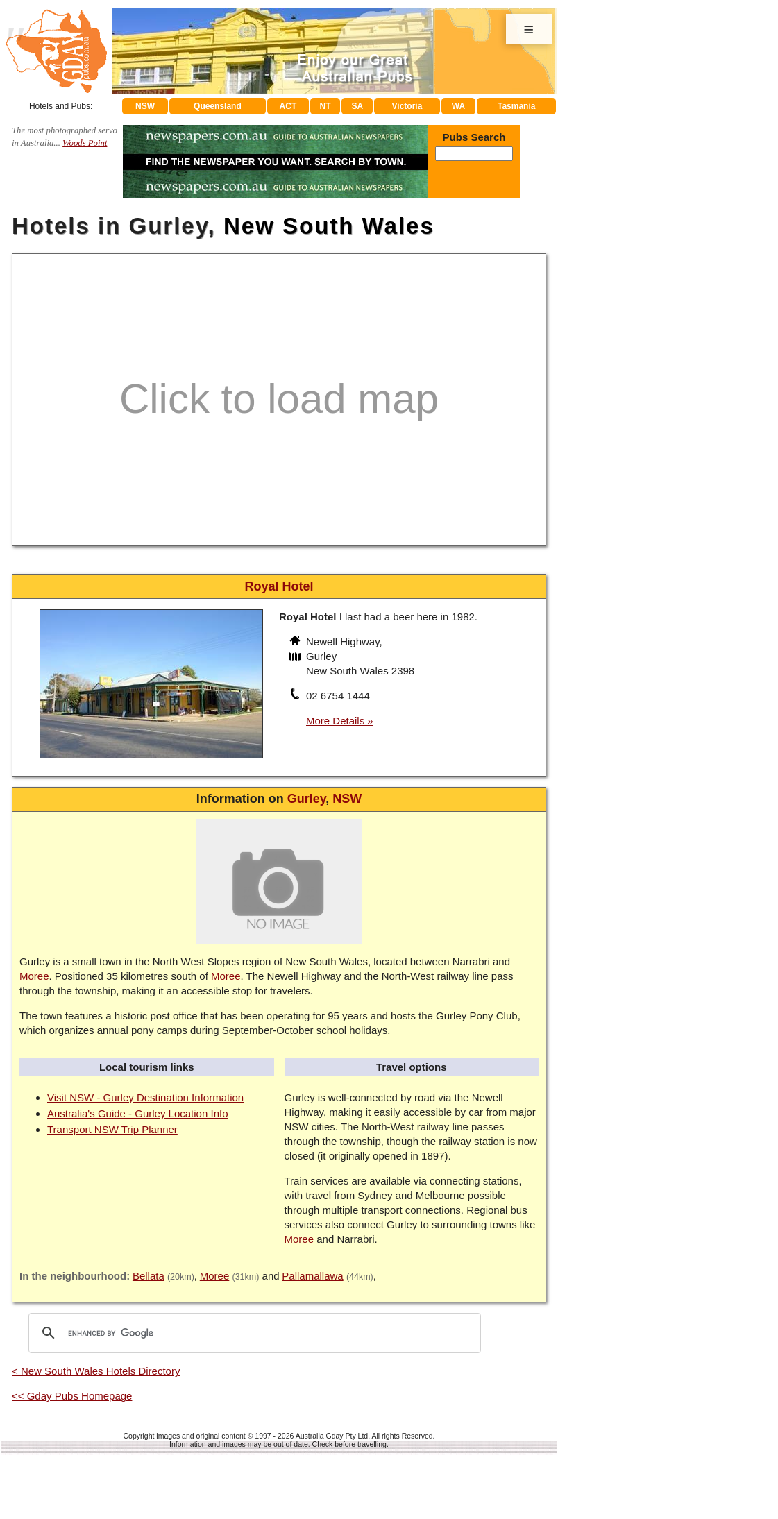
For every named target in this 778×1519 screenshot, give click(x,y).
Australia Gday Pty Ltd (332, 1436)
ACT (288, 106)
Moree (34, 976)
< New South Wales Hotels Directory (96, 1371)
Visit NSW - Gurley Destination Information (145, 1097)
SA (358, 106)
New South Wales (328, 226)
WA (458, 106)
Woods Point (84, 143)
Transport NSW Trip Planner (112, 1129)
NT (324, 106)
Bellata (148, 1276)
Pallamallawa (312, 1276)
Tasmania (516, 106)
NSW (145, 106)
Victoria (407, 106)
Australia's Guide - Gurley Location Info (137, 1113)
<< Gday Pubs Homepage (72, 1396)
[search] (252, 1333)
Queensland (218, 106)
